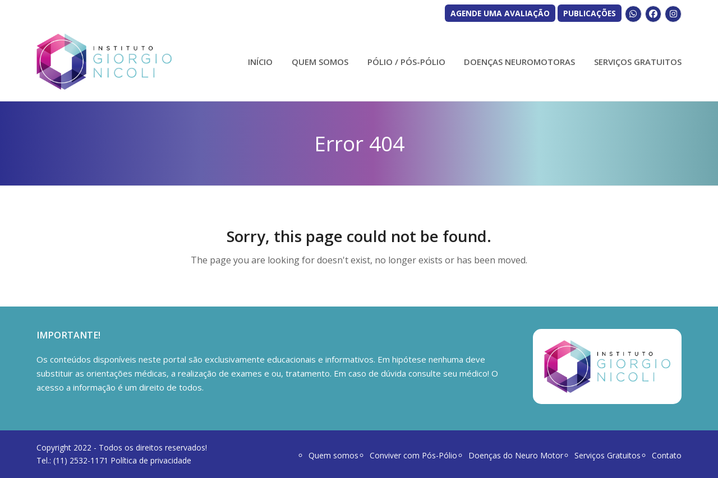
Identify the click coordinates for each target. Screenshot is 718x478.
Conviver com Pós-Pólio (413, 455)
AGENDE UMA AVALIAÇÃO (500, 13)
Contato (667, 455)
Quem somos (333, 455)
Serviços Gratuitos (607, 455)
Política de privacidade (151, 460)
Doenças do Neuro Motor (515, 455)
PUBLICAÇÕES (589, 13)
